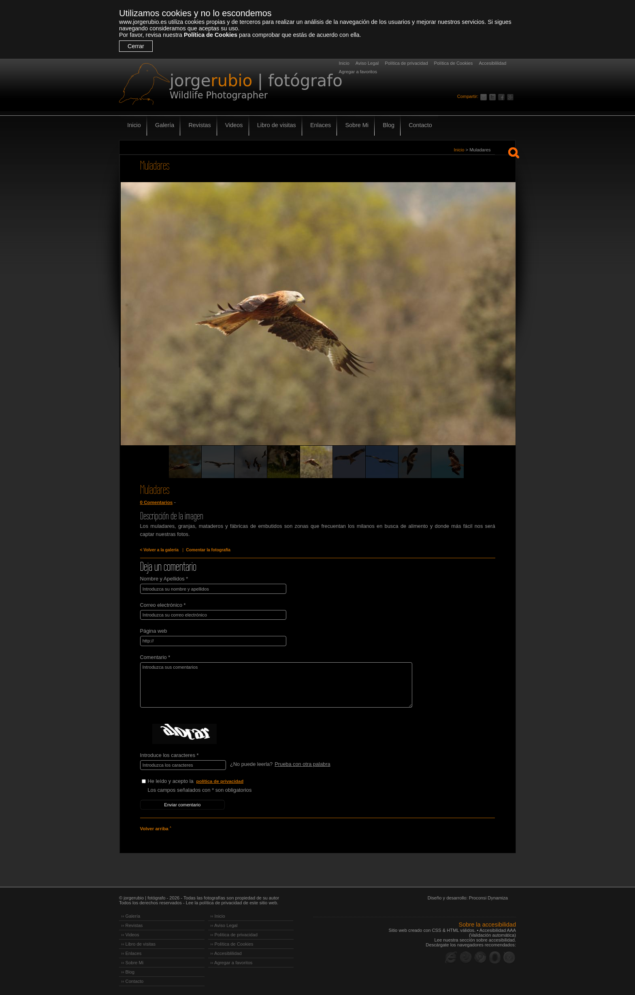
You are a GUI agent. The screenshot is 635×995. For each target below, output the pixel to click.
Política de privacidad (406, 63)
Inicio (344, 63)
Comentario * (155, 656)
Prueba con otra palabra (302, 763)
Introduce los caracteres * (169, 754)
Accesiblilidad (492, 63)
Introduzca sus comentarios (274, 684)
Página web (153, 630)
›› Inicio (217, 914)
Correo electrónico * (163, 605)
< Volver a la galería (159, 550)
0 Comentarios (156, 502)
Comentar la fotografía (207, 550)
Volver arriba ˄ (155, 827)
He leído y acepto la (208, 780)
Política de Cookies (210, 35)
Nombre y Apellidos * (164, 579)
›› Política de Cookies (231, 942)
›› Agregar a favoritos (231, 961)
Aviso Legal (367, 63)
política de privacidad (220, 780)
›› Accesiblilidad (226, 951)
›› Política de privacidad (234, 933)
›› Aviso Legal (224, 923)
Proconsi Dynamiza (488, 896)
